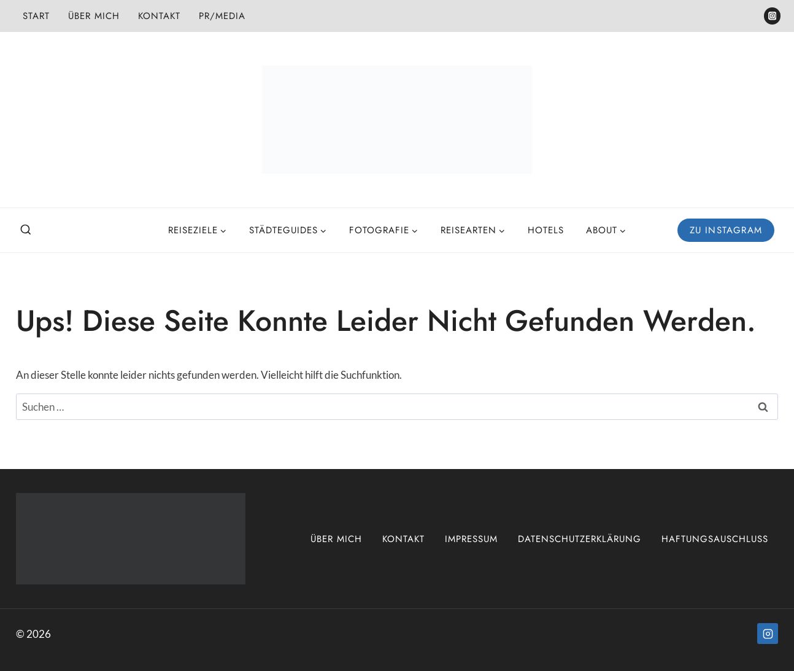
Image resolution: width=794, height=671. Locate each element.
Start (36, 16)
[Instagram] (772, 15)
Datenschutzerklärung (579, 539)
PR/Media (222, 16)
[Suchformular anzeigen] (26, 230)
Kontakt (159, 16)
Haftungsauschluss (714, 539)
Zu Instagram (726, 230)
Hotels (546, 230)
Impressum (471, 539)
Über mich (94, 16)
